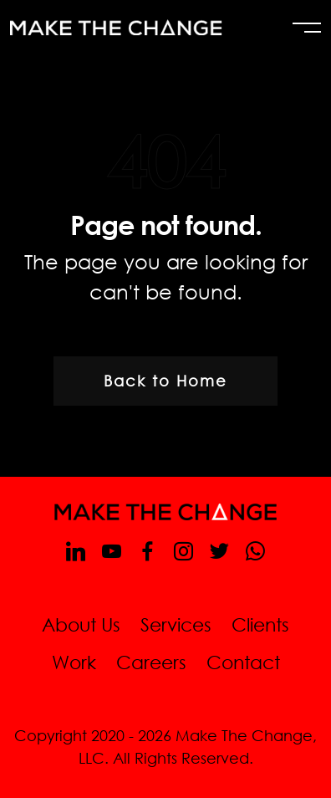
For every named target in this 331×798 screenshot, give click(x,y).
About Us (81, 624)
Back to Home (165, 380)
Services (175, 624)
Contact (243, 662)
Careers (151, 662)
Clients (260, 624)
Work (74, 662)
